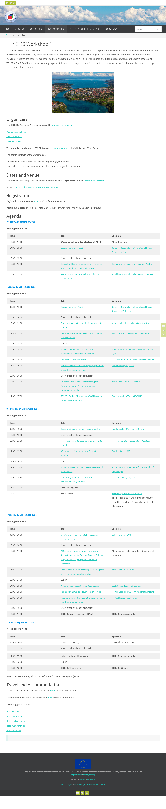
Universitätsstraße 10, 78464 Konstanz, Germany (39, 187)
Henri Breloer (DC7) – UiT (124, 374)
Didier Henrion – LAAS (122, 543)
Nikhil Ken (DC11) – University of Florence (132, 337)
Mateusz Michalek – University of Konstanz (133, 327)
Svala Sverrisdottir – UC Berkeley (128, 594)
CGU (75, 797)
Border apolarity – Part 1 (73, 247)
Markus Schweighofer (17, 131)
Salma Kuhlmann (15, 136)
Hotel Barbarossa (15, 728)
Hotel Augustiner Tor (16, 738)
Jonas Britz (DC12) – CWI (124, 578)
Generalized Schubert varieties (76, 363)
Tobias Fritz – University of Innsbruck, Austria (134, 263)
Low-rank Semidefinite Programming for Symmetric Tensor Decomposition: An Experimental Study (80, 394)
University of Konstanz (63, 124)
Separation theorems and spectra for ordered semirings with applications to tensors (80, 268)
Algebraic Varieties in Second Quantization (82, 594)
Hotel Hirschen (13, 724)
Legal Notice (76, 787)
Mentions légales (67, 797)
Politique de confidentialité (88, 797)
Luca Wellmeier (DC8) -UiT (124, 485)
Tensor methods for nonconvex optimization (83, 437)
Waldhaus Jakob (14, 743)
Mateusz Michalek (15, 141)
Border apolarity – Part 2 (73, 311)
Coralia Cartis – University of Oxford (129, 437)
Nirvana (82, 792)
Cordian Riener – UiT (122, 459)
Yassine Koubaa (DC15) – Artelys (127, 390)
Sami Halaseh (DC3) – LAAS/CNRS (128, 404)
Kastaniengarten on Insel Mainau (128, 501)
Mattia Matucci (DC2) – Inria (125, 610)
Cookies (102, 797)
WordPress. (91, 792)
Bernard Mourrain (61, 148)
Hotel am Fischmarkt (16, 733)
